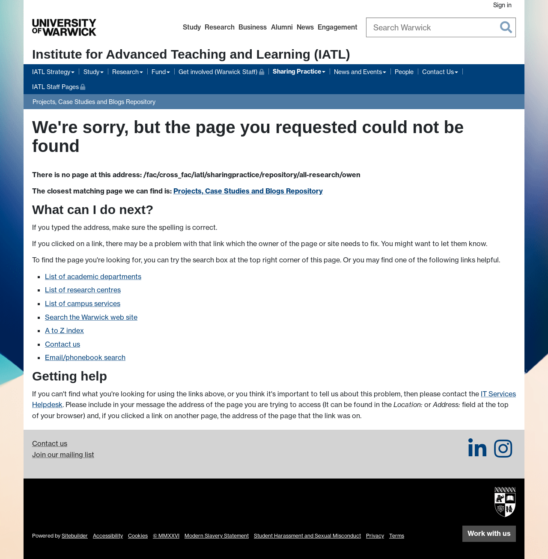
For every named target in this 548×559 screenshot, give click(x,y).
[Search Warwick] (441, 27)
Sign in (502, 5)
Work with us (489, 533)
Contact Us (438, 71)
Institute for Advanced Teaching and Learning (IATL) (191, 54)
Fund (159, 71)
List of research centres (83, 289)
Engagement (337, 27)
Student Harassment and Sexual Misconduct (307, 535)
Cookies (138, 535)
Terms (396, 535)
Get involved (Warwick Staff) (221, 70)
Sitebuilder (75, 535)
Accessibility (108, 535)
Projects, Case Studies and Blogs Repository (94, 101)
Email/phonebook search (85, 357)
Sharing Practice (297, 71)
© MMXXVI (166, 535)
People (404, 71)
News (305, 27)
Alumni (282, 27)
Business (252, 27)
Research (220, 27)
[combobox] (441, 27)
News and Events (358, 71)
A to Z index (64, 330)
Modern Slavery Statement (217, 535)
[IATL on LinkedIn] (477, 453)
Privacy (375, 535)
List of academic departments (93, 276)
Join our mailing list (63, 454)
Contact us (62, 344)
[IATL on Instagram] (503, 453)
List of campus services (82, 303)
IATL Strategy (51, 71)
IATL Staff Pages (58, 85)
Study (192, 27)
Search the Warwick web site (91, 317)
